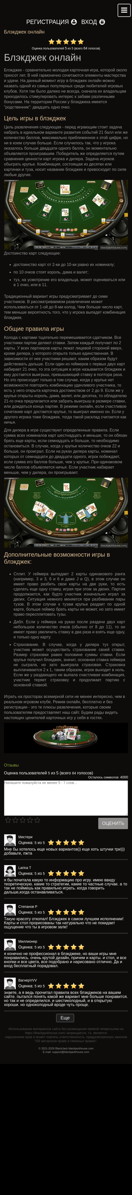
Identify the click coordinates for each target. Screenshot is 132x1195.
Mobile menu (124, 10)
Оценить (113, 823)
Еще (65, 1017)
